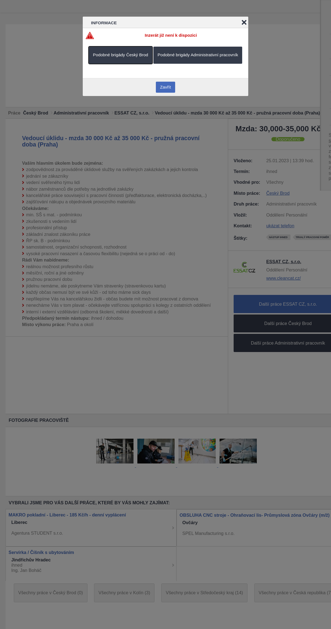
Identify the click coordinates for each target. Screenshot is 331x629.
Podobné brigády (120, 54)
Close (244, 22)
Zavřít (165, 87)
